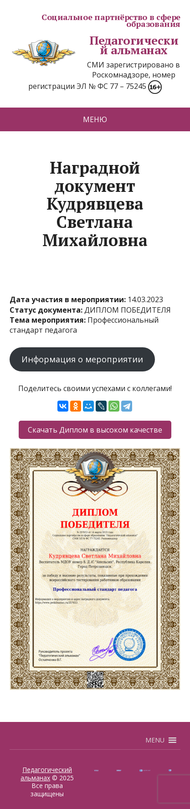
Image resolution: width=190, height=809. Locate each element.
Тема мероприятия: (48, 320)
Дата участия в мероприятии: (69, 299)
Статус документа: (47, 310)
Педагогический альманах (94, 45)
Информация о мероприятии (82, 359)
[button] (154, 740)
